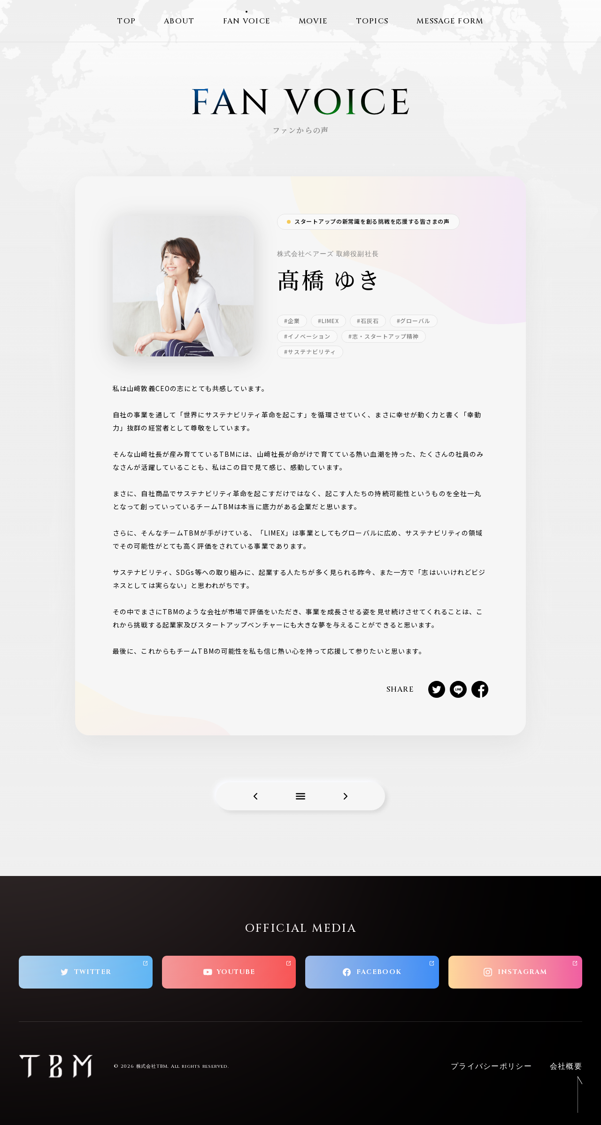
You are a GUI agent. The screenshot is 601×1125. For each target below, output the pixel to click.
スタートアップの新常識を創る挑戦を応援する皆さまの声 (372, 221)
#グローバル (414, 321)
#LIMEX (328, 321)
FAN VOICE (247, 21)
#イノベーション (307, 336)
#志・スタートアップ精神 (383, 336)
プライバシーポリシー (491, 1066)
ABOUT (179, 21)
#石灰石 (368, 321)
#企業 (292, 321)
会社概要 (566, 1066)
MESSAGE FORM (449, 21)
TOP (126, 21)
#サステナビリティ (310, 351)
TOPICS (372, 21)
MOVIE (313, 21)
